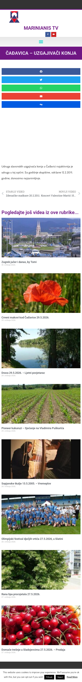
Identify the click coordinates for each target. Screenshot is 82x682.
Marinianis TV (41, 28)
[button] (41, 41)
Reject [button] (60, 677)
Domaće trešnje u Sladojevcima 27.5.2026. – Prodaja (33, 649)
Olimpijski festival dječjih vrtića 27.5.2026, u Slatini (32, 538)
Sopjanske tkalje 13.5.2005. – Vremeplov (26, 483)
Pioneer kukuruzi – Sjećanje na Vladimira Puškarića (32, 428)
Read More (72, 677)
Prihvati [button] (49, 677)
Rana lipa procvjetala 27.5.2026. (20, 594)
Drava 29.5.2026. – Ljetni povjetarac (23, 372)
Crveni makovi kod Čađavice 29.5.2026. (25, 317)
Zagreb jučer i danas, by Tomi (19, 262)
